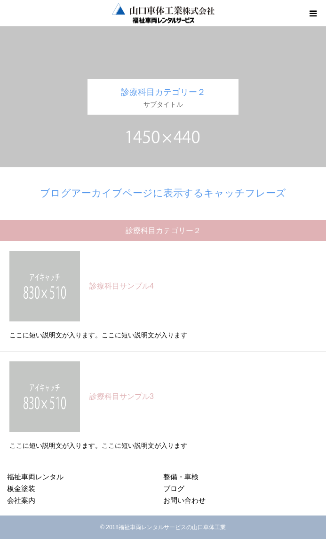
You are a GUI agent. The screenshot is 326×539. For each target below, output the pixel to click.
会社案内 (21, 500)
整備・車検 (181, 477)
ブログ (173, 488)
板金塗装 (21, 488)
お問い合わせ (184, 500)
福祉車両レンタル (35, 477)
